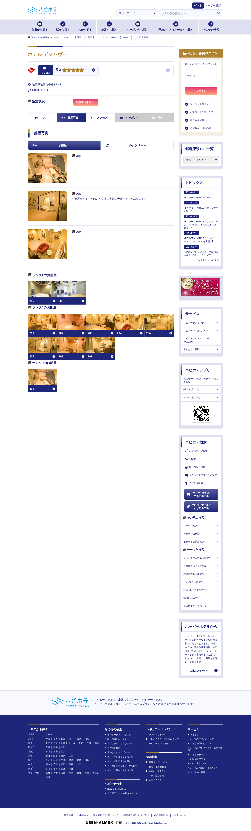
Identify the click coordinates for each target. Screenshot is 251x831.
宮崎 (87, 773)
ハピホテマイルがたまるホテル (199, 506)
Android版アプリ (201, 397)
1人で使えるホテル (201, 581)
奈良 (79, 760)
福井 (63, 751)
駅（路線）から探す (116, 739)
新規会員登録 (197, 120)
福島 (87, 738)
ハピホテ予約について (200, 743)
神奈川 (56, 743)
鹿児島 (96, 773)
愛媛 (63, 768)
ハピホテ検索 (196, 442)
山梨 (55, 747)
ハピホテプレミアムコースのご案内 (201, 340)
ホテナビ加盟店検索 (201, 541)
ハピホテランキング (201, 322)
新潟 (48, 747)
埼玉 (65, 743)
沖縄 (48, 777)
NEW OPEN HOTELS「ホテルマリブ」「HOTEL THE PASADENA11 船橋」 (201, 222)
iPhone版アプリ (201, 389)
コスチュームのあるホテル (201, 557)
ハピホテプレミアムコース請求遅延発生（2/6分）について (201, 250)
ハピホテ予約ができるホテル (198, 494)
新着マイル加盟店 (156, 766)
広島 (55, 764)
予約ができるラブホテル (118, 752)
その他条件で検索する (201, 605)
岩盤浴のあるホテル (201, 573)
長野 (63, 747)
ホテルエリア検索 (196, 451)
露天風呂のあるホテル (201, 565)
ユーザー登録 (213, 5)
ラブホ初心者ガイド (157, 734)
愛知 (48, 756)
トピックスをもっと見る (206, 260)
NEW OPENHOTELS (115, 789)
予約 (157, 117)
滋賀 (71, 760)
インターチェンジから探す (119, 734)
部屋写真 (70, 117)
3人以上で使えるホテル (201, 589)
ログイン (201, 90)
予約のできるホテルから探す (175, 26)
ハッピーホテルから (201, 627)
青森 (48, 738)
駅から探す (63, 26)
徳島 (55, 768)
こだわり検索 (194, 483)
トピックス (194, 183)
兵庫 (55, 760)
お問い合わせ (180, 815)
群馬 (97, 743)
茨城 (89, 743)
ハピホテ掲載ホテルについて (203, 768)
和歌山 (88, 760)
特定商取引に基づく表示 (136, 815)
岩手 (71, 738)
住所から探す (40, 26)
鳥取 (63, 764)
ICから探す (85, 26)
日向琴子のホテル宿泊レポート (121, 793)
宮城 (79, 738)
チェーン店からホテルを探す (120, 770)
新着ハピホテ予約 (156, 771)
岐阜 (55, 756)
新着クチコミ (154, 780)
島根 (71, 764)
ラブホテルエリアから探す (201, 475)
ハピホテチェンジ (197, 754)
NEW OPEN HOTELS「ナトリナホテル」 (201, 206)
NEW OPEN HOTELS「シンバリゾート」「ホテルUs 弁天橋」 (201, 237)
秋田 (55, 738)
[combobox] (186, 13)
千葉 (73, 743)
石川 (48, 751)
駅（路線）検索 (195, 467)
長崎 (63, 773)
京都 (63, 760)
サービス (192, 314)
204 (79, 232)
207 (79, 194)
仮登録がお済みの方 (200, 128)
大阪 (48, 760)
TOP (40, 117)
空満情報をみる (86, 103)
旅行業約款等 (161, 815)
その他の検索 (211, 26)
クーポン (128, 117)
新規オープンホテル (157, 762)
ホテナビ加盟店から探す (118, 761)
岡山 (48, 764)
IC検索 (190, 459)
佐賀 (55, 773)
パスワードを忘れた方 (201, 112)
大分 (79, 773)
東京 (48, 743)
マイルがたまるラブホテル (119, 757)
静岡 (63, 756)
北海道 (49, 734)
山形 (63, 738)
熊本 (71, 773)
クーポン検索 (201, 525)
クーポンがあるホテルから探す (121, 766)
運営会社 (68, 815)
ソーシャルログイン (200, 104)
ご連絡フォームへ (199, 670)
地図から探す (109, 26)
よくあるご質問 (201, 349)
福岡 (48, 773)
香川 (48, 768)
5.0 (58, 70)
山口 (79, 764)
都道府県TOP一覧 (199, 149)
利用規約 (83, 815)
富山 (55, 751)
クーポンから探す (137, 26)
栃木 (81, 743)
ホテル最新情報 (155, 775)
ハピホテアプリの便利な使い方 (162, 739)
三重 (71, 756)
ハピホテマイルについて (201, 330)
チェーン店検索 (201, 533)
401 (79, 156)
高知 (71, 768)
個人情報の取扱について (105, 815)
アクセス (99, 117)
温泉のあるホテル (201, 597)
